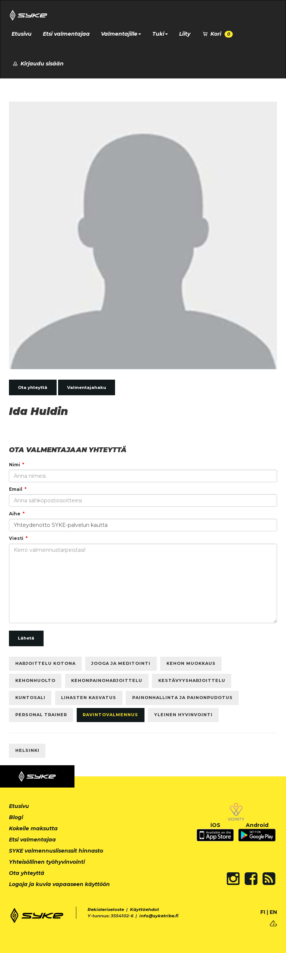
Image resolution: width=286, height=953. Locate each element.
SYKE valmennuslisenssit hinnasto (56, 850)
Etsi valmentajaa (66, 33)
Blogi (16, 817)
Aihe (14, 513)
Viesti (16, 538)
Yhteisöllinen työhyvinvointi (47, 862)
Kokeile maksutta (33, 828)
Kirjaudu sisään (38, 63)
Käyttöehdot (144, 909)
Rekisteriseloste (106, 909)
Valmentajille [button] (121, 33)
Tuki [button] (160, 33)
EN (273, 912)
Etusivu (22, 33)
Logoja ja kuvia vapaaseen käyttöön (59, 884)
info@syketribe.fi (158, 915)
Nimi (14, 464)
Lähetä (26, 638)
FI (262, 912)
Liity (184, 33)
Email (15, 489)
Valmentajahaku (86, 387)
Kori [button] (217, 34)
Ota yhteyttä (32, 387)
